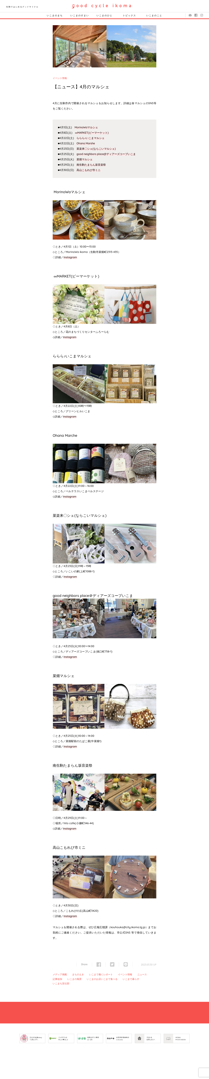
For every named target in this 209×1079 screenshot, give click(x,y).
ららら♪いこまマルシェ (90, 138)
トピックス (129, 15)
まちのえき (78, 974)
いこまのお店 (94, 979)
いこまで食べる (109, 979)
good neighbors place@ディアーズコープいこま (106, 154)
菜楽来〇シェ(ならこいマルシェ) (96, 148)
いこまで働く (96, 974)
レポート (108, 974)
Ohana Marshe (86, 143)
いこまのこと (154, 15)
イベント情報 (60, 78)
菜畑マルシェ (85, 159)
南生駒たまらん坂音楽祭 (91, 164)
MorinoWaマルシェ (86, 127)
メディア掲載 (60, 974)
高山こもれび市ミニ (89, 170)
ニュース (142, 974)
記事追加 (57, 979)
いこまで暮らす (131, 979)
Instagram (70, 257)
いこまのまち (55, 15)
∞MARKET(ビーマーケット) (92, 132)
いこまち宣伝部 (61, 983)
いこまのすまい (79, 15)
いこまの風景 (74, 979)
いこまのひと (104, 15)
